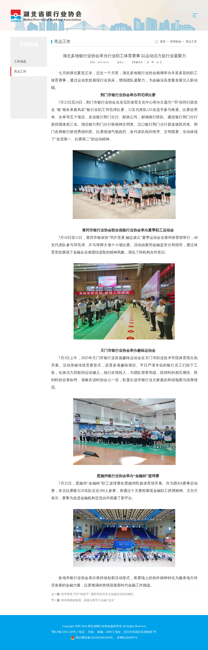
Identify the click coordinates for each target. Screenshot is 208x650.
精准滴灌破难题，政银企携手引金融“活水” (88, 600)
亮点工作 (20, 71)
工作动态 (20, 61)
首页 (163, 41)
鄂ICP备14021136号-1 (65, 631)
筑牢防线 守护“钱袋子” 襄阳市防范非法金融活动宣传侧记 (97, 594)
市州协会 (175, 41)
